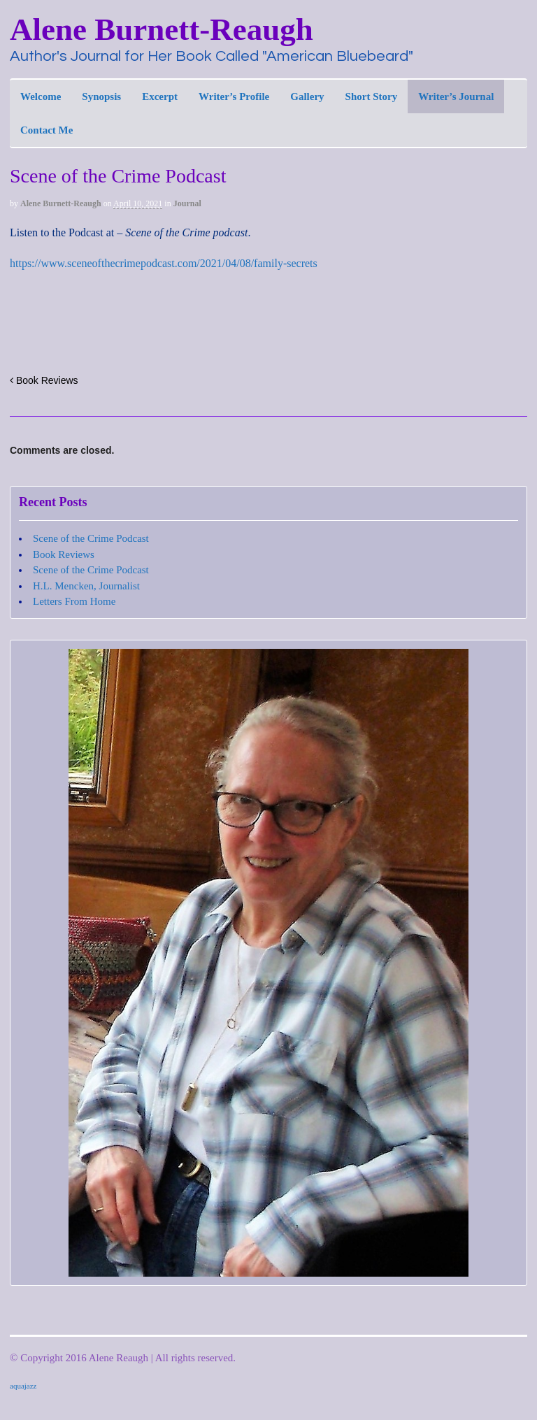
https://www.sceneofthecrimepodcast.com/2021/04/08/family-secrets (163, 263)
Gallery (307, 96)
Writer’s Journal (456, 96)
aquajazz (23, 1386)
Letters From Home (74, 601)
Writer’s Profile (234, 96)
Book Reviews (44, 380)
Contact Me (46, 130)
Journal (187, 203)
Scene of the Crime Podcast (91, 538)
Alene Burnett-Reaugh (161, 29)
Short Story (371, 96)
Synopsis (101, 96)
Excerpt (160, 96)
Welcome (40, 96)
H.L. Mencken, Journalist (86, 585)
